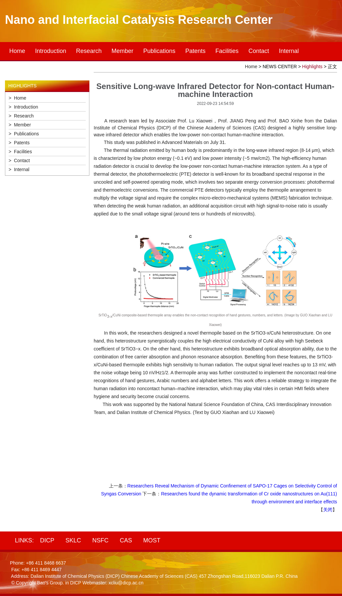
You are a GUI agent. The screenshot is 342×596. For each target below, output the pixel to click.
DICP (47, 540)
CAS (126, 540)
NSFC (100, 540)
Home (17, 51)
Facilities (227, 51)
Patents (195, 51)
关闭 (327, 509)
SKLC (73, 540)
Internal (289, 51)
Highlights (312, 66)
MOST (152, 540)
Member (122, 51)
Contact (259, 51)
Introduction (50, 51)
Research (89, 51)
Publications (159, 51)
